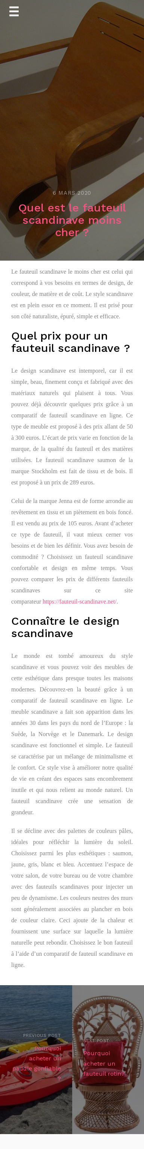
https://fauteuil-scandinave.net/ (80, 601)
